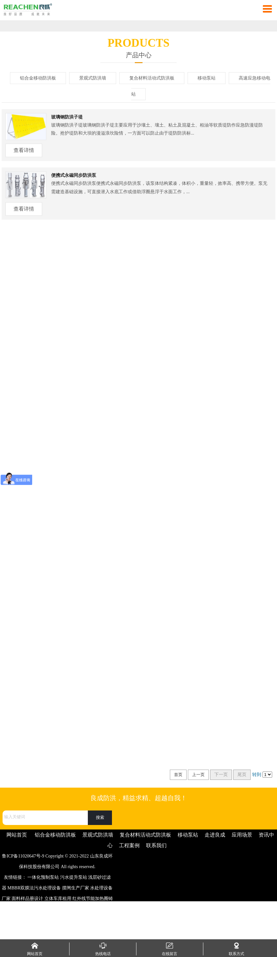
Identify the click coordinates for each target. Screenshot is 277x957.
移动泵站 (207, 78)
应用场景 (242, 835)
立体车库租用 (57, 898)
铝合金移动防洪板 (38, 78)
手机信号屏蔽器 (61, 930)
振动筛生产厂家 (52, 919)
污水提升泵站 (73, 877)
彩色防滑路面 (94, 909)
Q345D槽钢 (69, 909)
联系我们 (156, 845)
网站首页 (16, 835)
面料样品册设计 (27, 898)
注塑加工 (33, 909)
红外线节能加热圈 (90, 898)
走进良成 (215, 835)
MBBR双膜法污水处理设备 (34, 888)
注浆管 (50, 909)
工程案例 (129, 845)
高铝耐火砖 (91, 919)
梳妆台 (28, 919)
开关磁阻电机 (29, 930)
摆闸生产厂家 (75, 888)
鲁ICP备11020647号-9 (23, 856)
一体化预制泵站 (43, 877)
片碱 (74, 919)
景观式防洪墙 (92, 78)
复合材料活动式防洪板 (151, 78)
